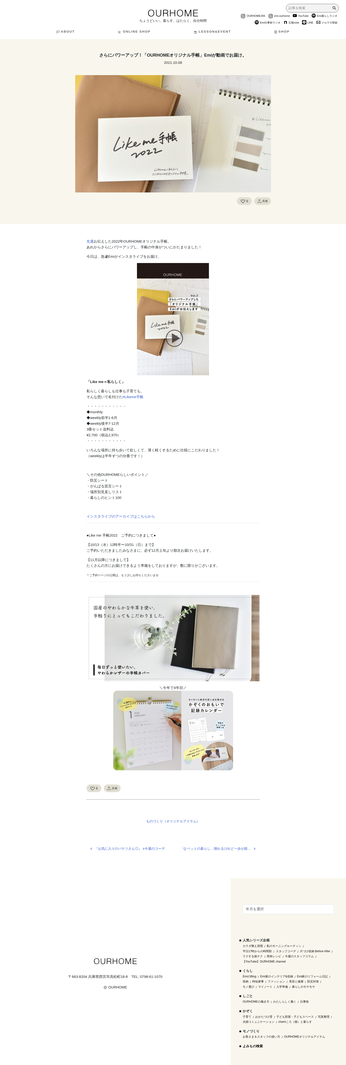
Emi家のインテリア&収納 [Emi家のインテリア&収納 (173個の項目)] (276, 976)
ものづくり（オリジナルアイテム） (173, 821)
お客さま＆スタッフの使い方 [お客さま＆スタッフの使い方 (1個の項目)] (261, 1036)
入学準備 (282, 986)
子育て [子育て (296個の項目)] (247, 1016)
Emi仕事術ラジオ (267, 23)
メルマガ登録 (326, 23)
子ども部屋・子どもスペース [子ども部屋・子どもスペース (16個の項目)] (295, 1016)
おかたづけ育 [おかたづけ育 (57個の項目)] (263, 1016)
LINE (307, 23)
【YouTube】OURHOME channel (264, 961)
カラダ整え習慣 (253, 946)
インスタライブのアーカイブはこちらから (120, 516)
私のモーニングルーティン (284, 946)
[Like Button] (243, 201)
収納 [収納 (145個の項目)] (245, 981)
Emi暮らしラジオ (324, 16)
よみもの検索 (253, 1046)
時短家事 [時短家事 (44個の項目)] (258, 981)
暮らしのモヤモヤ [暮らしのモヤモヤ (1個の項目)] (303, 986)
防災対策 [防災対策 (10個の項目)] (313, 981)
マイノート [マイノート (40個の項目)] (265, 986)
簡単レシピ (274, 956)
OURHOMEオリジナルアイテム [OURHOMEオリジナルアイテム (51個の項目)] (304, 1036)
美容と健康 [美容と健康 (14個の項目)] (296, 981)
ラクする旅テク (253, 956)
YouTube (301, 16)
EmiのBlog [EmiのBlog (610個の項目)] (249, 976)
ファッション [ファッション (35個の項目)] (276, 981)
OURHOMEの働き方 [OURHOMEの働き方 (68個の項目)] (256, 1001)
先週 (90, 241)
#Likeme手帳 (133, 397)
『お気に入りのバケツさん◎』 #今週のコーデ (130, 848)
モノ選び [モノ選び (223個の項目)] (248, 986)
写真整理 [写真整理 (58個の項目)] (323, 1016)
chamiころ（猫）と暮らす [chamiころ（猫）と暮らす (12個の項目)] (295, 1021)
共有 (262, 201)
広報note (291, 23)
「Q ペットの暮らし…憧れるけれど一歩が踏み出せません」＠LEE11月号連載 (220, 848)
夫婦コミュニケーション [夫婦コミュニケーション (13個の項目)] (258, 1021)
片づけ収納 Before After (315, 951)
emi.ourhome (279, 16)
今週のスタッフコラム (299, 956)
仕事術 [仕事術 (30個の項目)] (304, 1001)
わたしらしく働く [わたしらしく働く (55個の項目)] (284, 1001)
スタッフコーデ (286, 951)
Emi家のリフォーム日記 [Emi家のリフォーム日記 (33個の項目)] (312, 976)
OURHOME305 (253, 16)
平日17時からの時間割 (257, 951)
